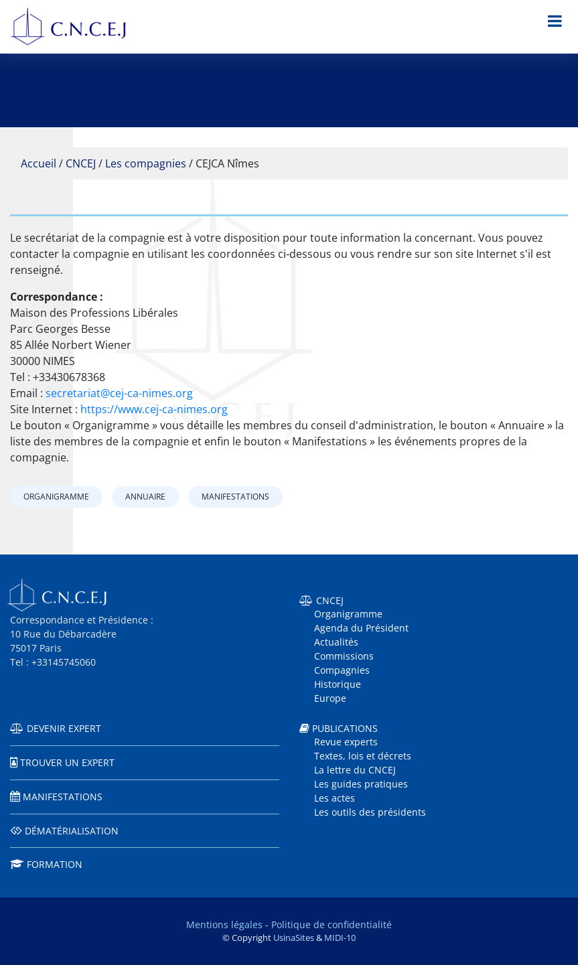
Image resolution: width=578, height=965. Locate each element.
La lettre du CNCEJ (355, 769)
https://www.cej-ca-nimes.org (154, 409)
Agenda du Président (361, 627)
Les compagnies (145, 163)
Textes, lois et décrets (362, 755)
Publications (345, 728)
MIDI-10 (340, 938)
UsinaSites (293, 938)
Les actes (334, 798)
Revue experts (346, 741)
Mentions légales (224, 924)
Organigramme (56, 496)
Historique (337, 684)
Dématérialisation (72, 830)
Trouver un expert (67, 762)
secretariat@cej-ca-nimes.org (119, 393)
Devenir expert (64, 728)
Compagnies (342, 670)
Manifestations (235, 496)
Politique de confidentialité (331, 924)
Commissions (344, 656)
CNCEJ (81, 163)
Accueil (38, 163)
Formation (54, 864)
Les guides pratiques (361, 783)
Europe (330, 698)
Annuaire (145, 496)
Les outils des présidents (370, 812)
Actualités (336, 642)
